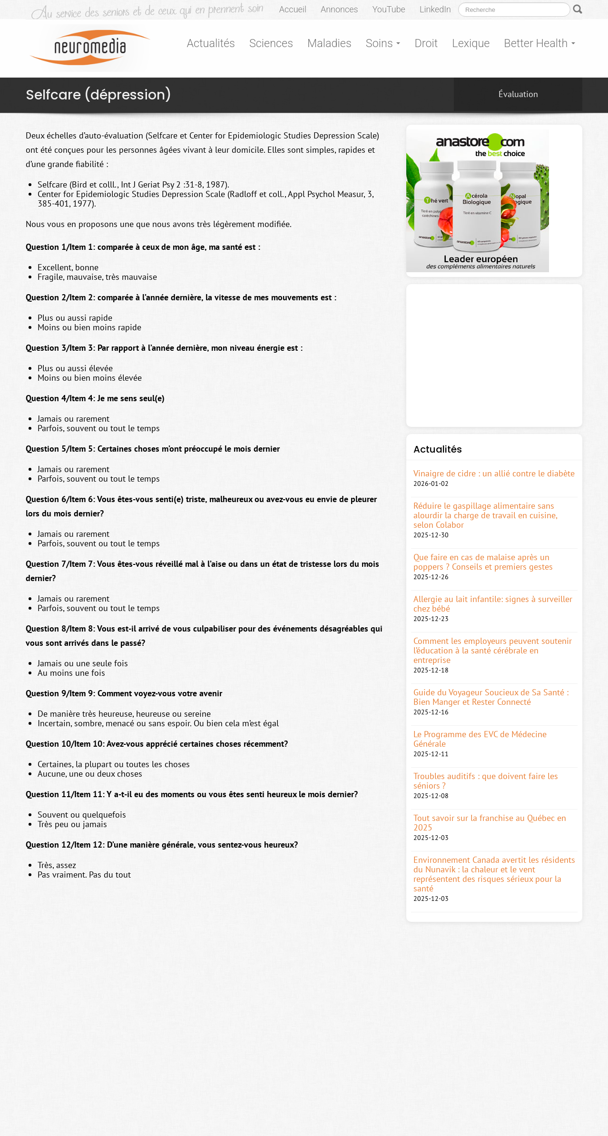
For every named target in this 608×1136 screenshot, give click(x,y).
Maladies (329, 43)
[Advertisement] (494, 355)
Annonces (339, 9)
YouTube (389, 9)
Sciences (271, 43)
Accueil (292, 9)
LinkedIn (435, 9)
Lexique (471, 43)
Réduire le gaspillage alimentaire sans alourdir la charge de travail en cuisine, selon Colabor (485, 515)
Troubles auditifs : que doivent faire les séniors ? (485, 780)
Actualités (210, 43)
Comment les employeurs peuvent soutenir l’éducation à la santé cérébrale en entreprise (492, 650)
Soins (383, 43)
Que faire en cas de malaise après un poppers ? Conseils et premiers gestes (483, 562)
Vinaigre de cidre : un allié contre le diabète (494, 473)
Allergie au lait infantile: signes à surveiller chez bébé (492, 603)
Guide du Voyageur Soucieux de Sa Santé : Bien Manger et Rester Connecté (491, 697)
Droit (426, 43)
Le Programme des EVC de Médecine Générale (480, 739)
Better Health (539, 43)
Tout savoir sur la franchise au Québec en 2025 (489, 822)
